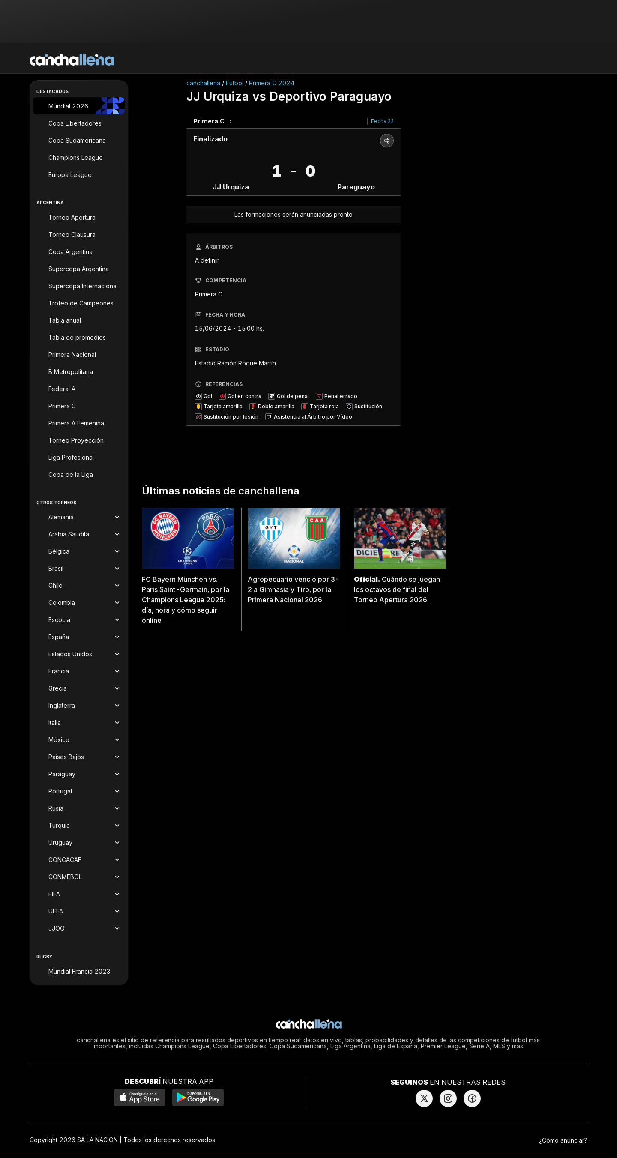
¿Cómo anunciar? (563, 1140)
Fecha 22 (382, 121)
